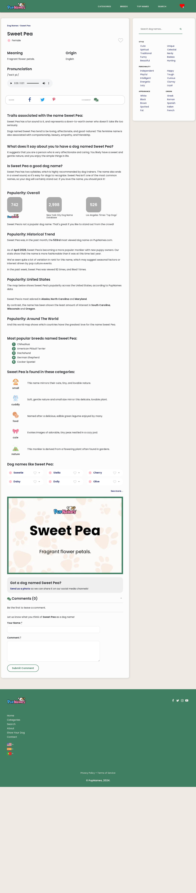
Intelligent (145, 78)
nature (16, 630)
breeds (124, 6)
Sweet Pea (25, 25)
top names (143, 6)
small (15, 564)
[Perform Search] (180, 29)
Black (143, 99)
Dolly (56, 661)
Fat (142, 110)
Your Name (14, 803)
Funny (143, 56)
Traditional (146, 53)
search (162, 6)
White (143, 95)
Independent (147, 70)
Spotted (144, 106)
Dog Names (12, 25)
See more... (117, 670)
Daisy (17, 661)
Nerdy (170, 53)
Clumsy (171, 81)
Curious (171, 78)
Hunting (171, 60)
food (16, 597)
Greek (170, 95)
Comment (14, 817)
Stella (56, 652)
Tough (170, 74)
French (170, 110)
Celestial (171, 49)
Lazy (142, 85)
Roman (171, 99)
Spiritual (144, 49)
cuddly (15, 580)
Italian (170, 106)
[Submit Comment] (23, 848)
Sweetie (18, 652)
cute (16, 613)
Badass (171, 56)
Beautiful (145, 60)
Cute (143, 45)
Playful (143, 74)
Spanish (171, 103)
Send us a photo (20, 768)
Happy (170, 70)
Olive (96, 661)
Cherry (97, 652)
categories (104, 6)
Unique (170, 45)
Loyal (169, 85)
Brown (143, 103)
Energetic (145, 81)
